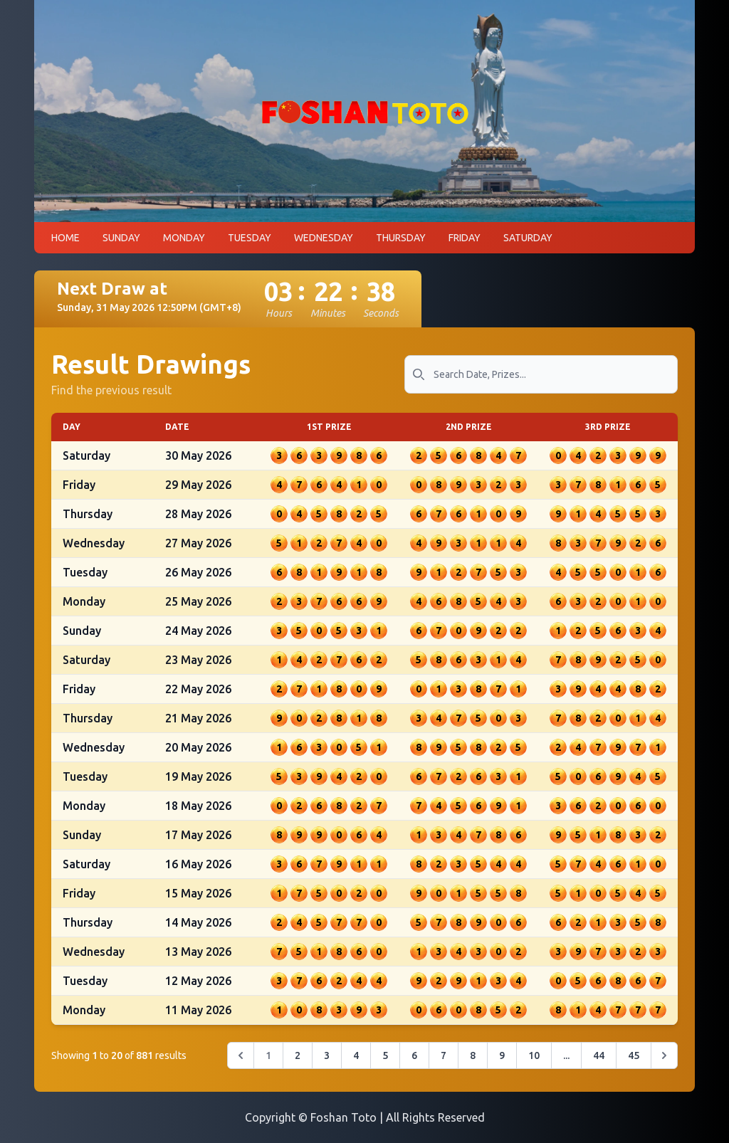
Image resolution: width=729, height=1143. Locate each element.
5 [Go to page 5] (385, 1061)
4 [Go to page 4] (356, 1061)
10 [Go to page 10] (534, 1061)
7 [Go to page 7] (443, 1061)
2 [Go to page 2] (297, 1061)
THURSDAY (401, 243)
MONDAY (184, 243)
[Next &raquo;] (664, 1061)
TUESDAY (249, 243)
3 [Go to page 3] (327, 1061)
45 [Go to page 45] (633, 1061)
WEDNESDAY (323, 243)
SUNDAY (121, 243)
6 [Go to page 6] (414, 1061)
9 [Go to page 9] (502, 1061)
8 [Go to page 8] (473, 1061)
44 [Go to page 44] (598, 1061)
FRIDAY (465, 243)
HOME (65, 243)
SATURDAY (527, 243)
